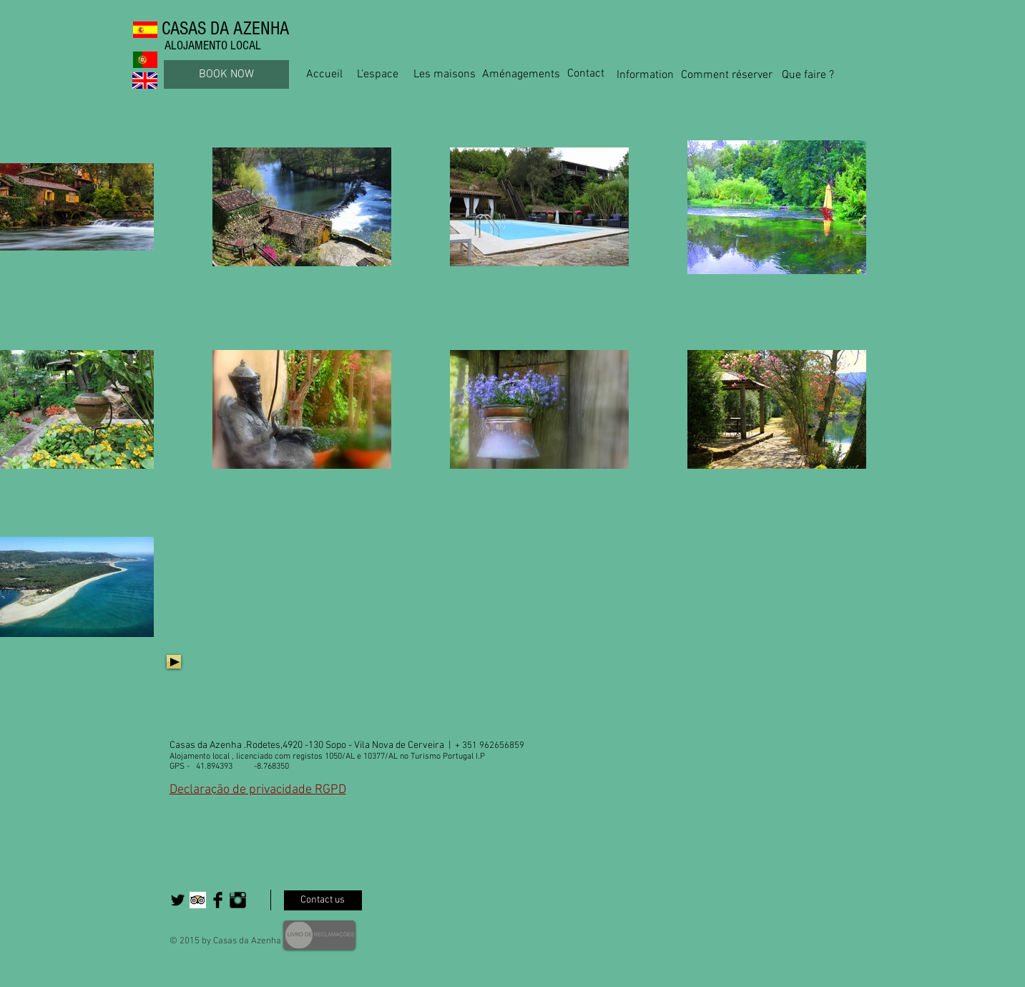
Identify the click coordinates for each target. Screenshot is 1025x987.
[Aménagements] (521, 74)
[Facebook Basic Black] (218, 900)
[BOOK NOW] (226, 74)
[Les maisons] (444, 74)
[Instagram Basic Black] (238, 900)
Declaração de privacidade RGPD (258, 789)
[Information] (645, 75)
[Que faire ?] (808, 75)
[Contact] (585, 74)
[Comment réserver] (727, 75)
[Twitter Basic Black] (178, 900)
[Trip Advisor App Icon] (198, 900)
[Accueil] (324, 74)
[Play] (174, 661)
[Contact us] (323, 900)
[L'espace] (378, 74)
